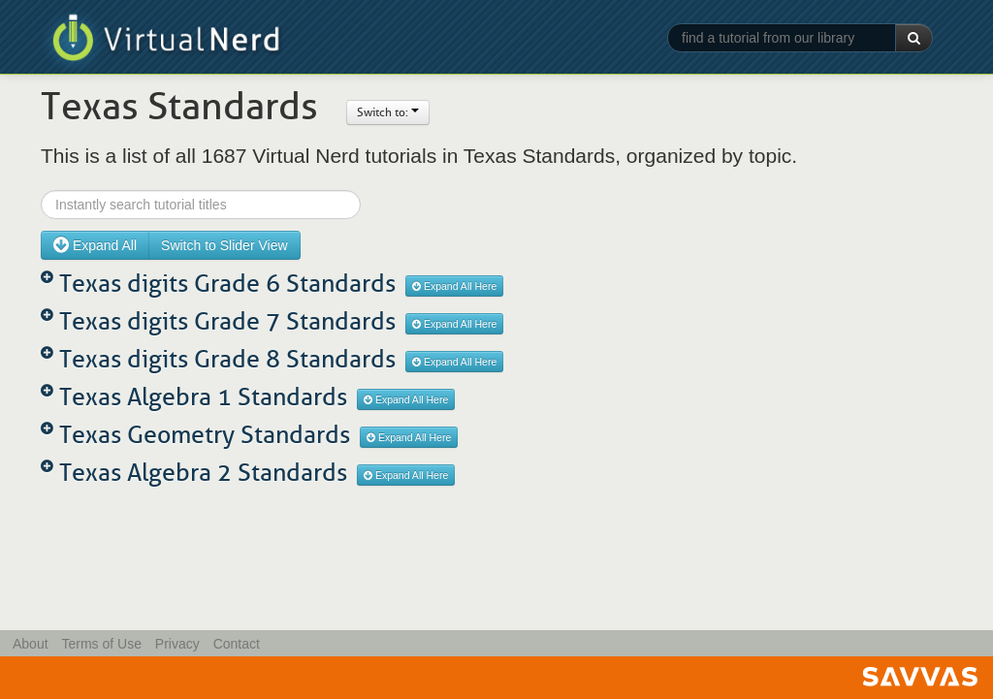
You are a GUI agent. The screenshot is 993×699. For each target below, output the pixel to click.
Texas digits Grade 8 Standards (227, 359)
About (30, 643)
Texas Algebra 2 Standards (203, 473)
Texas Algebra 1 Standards (203, 397)
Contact (236, 643)
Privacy (177, 643)
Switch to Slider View (224, 245)
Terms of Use (101, 643)
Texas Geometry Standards (204, 435)
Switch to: (388, 112)
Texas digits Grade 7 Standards (227, 321)
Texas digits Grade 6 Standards (227, 284)
